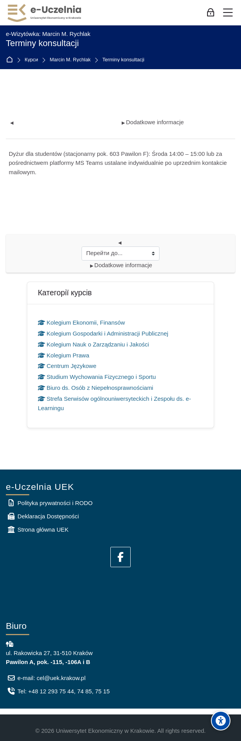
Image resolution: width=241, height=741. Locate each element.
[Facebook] (120, 557)
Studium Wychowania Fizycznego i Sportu (97, 376)
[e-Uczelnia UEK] (45, 13)
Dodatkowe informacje (153, 122)
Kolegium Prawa (63, 355)
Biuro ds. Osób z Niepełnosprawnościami (95, 387)
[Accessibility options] (220, 720)
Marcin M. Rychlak (70, 59)
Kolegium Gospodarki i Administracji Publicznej (103, 333)
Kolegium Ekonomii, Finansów (81, 322)
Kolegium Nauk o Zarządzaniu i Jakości (93, 344)
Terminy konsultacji (123, 59)
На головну (11, 60)
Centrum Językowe (67, 365)
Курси (31, 59)
